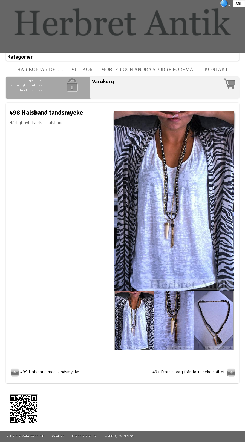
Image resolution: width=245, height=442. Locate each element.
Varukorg (103, 81)
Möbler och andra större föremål (148, 69)
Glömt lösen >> (30, 90)
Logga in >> (33, 80)
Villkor (82, 69)
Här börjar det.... (40, 69)
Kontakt (216, 69)
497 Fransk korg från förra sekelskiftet (194, 372)
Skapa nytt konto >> (25, 85)
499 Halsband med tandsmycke (44, 372)
